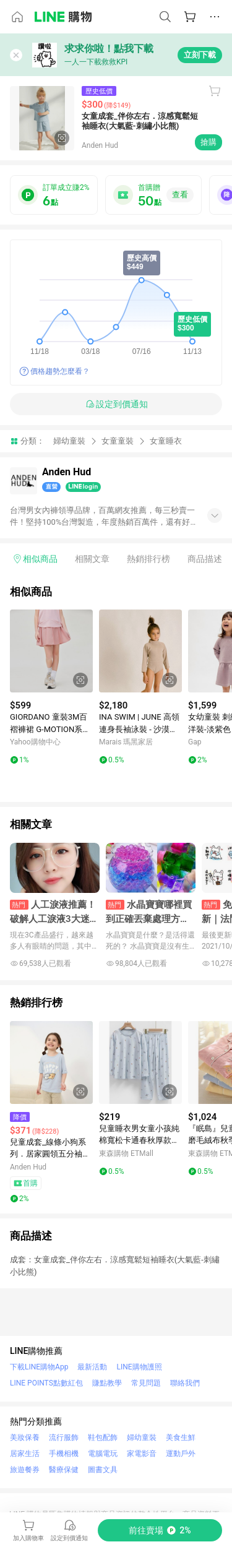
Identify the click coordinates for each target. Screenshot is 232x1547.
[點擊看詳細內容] (51, 651)
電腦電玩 (103, 1453)
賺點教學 (107, 1383)
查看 (180, 194)
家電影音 (142, 1453)
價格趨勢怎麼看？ (60, 371)
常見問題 (146, 1383)
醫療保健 (64, 1469)
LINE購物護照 (138, 1367)
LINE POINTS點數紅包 (46, 1383)
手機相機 (64, 1453)
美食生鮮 (180, 1437)
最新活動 (92, 1367)
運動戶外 (180, 1453)
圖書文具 (103, 1469)
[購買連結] (160, 1530)
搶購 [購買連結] (208, 142)
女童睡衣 (166, 441)
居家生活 (25, 1453)
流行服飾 (64, 1437)
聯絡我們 (185, 1383)
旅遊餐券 (25, 1469)
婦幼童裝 (69, 441)
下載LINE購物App (39, 1367)
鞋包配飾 (103, 1437)
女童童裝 (117, 441)
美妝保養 (25, 1437)
